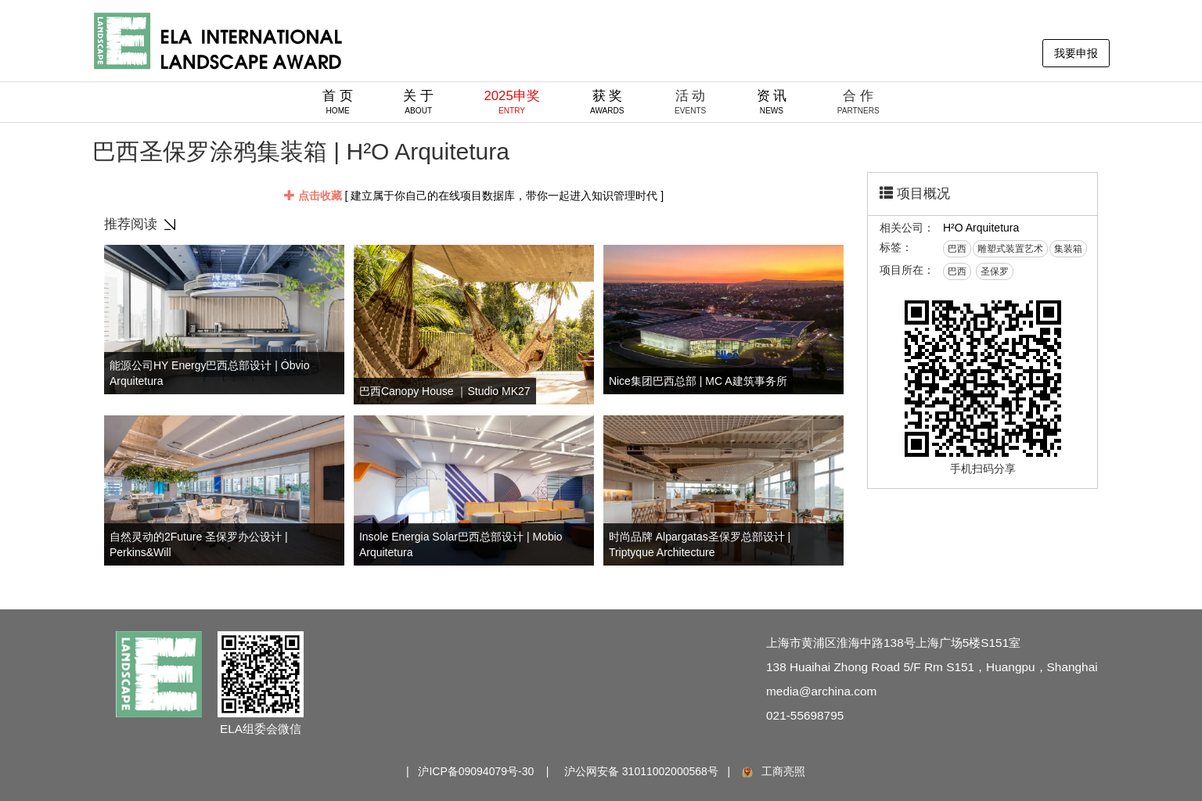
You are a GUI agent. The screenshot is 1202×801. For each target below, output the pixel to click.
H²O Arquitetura (981, 227)
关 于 (418, 101)
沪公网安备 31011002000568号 (641, 771)
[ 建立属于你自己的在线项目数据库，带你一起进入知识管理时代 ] (474, 195)
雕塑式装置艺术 (1010, 248)
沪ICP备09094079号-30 (476, 771)
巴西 (957, 248)
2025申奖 (511, 101)
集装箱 (1068, 248)
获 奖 (607, 101)
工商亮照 (772, 771)
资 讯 (772, 101)
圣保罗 (995, 271)
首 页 (337, 101)
